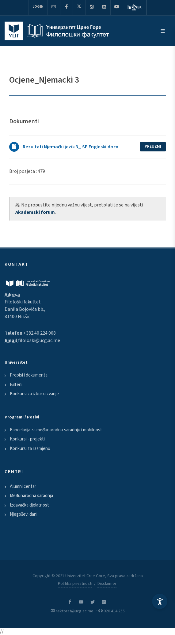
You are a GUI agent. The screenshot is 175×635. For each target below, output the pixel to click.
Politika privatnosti (75, 584)
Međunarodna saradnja (31, 495)
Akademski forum (35, 212)
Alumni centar (23, 486)
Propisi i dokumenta (29, 375)
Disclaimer (106, 584)
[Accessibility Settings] (159, 601)
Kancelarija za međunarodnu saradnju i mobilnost (56, 430)
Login (38, 6)
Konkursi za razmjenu (30, 448)
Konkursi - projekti (27, 439)
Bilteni (16, 384)
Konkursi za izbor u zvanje (34, 394)
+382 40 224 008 (39, 333)
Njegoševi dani (23, 514)
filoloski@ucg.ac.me (39, 340)
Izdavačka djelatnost (29, 505)
